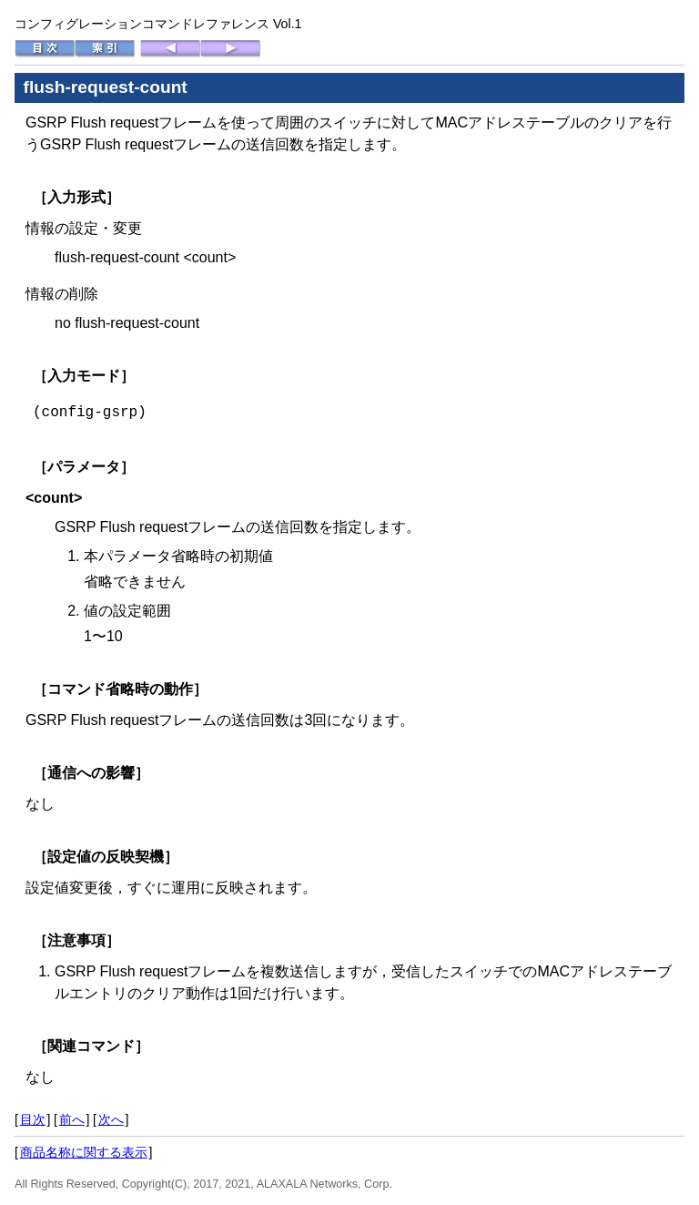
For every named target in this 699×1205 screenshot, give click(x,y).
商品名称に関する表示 (83, 1152)
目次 (33, 1119)
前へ (72, 1119)
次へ (111, 1119)
